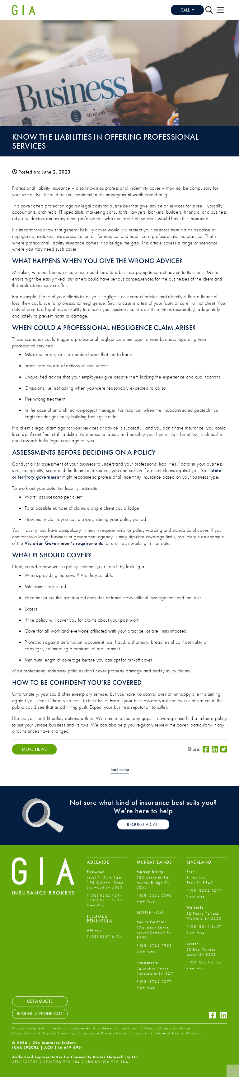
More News (34, 749)
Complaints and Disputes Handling (44, 1033)
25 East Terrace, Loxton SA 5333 (201, 952)
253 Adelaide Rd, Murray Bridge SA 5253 (153, 882)
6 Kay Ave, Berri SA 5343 (199, 880)
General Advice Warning (178, 1033)
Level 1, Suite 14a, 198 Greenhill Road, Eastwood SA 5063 (106, 882)
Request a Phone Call (40, 1013)
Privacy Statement (28, 1028)
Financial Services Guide (168, 1028)
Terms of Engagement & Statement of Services (95, 1028)
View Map (96, 905)
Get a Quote (40, 1001)
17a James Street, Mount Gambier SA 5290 (154, 932)
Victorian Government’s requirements (64, 543)
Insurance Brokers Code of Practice (115, 1033)
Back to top (119, 769)
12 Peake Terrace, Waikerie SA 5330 (204, 916)
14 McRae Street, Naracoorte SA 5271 (156, 971)
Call (185, 10)
